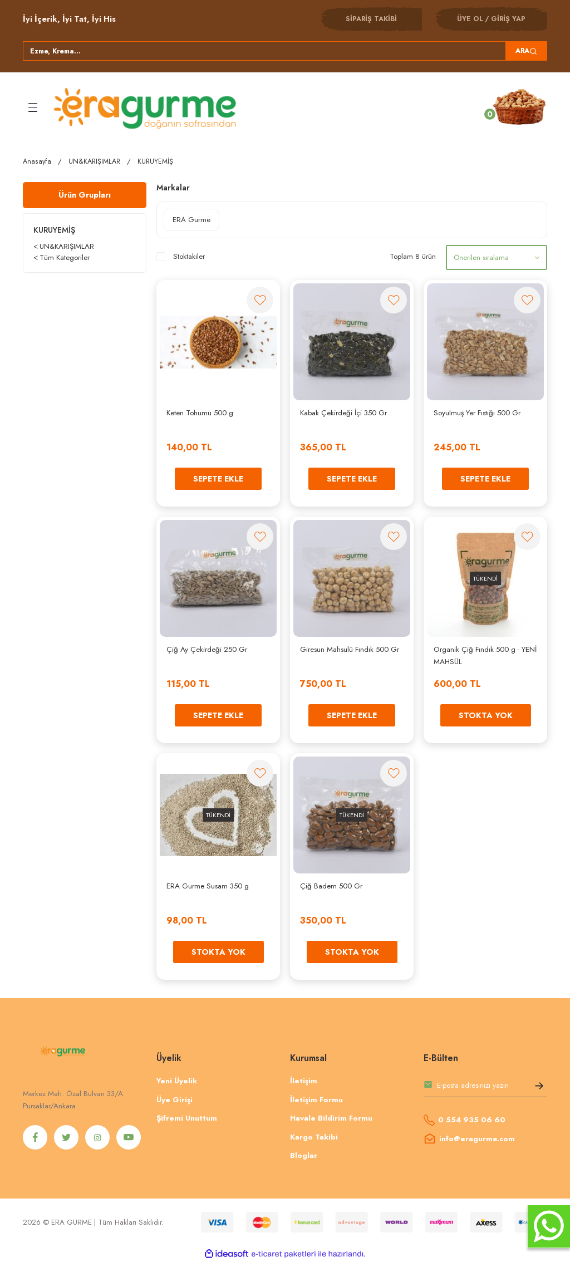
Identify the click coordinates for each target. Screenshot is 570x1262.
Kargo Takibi (314, 1137)
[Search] (285, 51)
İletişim (303, 1081)
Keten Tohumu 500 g (199, 412)
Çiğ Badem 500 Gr (331, 886)
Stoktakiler (189, 256)
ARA (526, 51)
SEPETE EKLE (218, 478)
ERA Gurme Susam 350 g (207, 886)
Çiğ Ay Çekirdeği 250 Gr (206, 649)
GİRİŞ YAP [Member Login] (508, 19)
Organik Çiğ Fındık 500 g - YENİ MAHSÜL (485, 655)
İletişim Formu (316, 1099)
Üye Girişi (174, 1099)
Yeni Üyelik (176, 1081)
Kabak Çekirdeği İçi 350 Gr (343, 412)
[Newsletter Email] (485, 1087)
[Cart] (520, 107)
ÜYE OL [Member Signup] (470, 19)
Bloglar (303, 1155)
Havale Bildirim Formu (331, 1118)
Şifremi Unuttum (186, 1118)
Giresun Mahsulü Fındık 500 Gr (349, 649)
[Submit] (539, 1087)
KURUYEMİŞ (155, 161)
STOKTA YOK (486, 715)
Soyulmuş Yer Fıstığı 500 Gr (477, 412)
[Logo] (146, 107)
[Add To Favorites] (260, 300)
